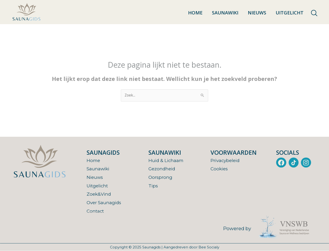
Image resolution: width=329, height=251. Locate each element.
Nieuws (257, 12)
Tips (153, 186)
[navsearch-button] (314, 13)
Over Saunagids (105, 203)
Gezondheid (162, 169)
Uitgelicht (290, 12)
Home (195, 12)
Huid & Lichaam (166, 160)
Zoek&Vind (99, 194)
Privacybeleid (226, 160)
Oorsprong (160, 177)
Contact (96, 211)
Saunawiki (225, 12)
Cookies (220, 169)
